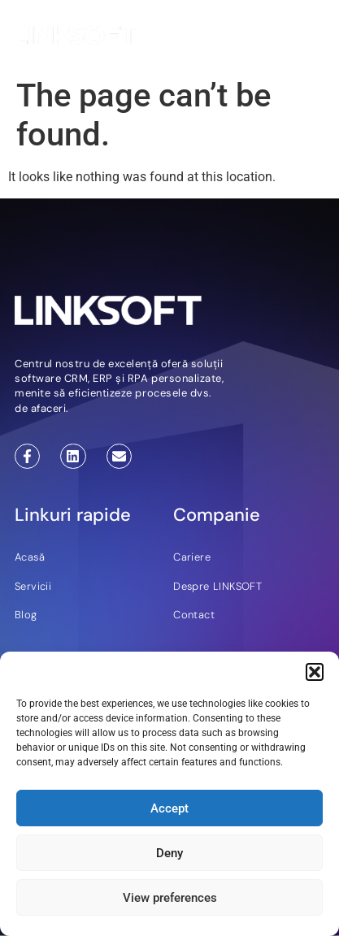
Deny (169, 853)
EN (268, 38)
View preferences (170, 897)
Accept (169, 808)
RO (289, 38)
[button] (314, 672)
